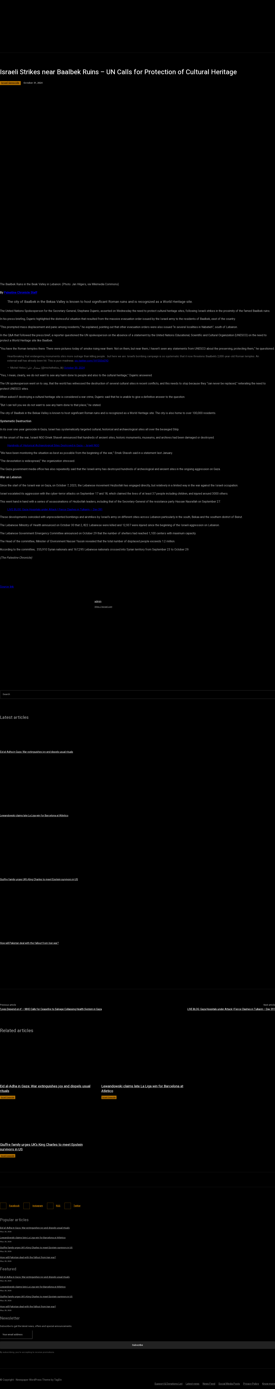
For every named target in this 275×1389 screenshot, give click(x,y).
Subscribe (137, 1344)
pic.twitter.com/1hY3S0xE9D (92, 361)
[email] (16, 1334)
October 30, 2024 (74, 368)
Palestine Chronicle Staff (20, 293)
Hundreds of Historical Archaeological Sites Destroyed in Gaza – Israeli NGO (53, 445)
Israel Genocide (10, 83)
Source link (7, 587)
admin (98, 601)
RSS (63, 1205)
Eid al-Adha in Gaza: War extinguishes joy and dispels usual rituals (36, 752)
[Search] (272, 694)
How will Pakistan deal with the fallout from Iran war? (29, 943)
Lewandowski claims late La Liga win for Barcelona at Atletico (34, 816)
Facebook (15, 1205)
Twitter (84, 1205)
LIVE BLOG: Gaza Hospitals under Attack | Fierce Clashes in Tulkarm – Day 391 (55, 509)
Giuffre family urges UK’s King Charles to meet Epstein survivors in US (39, 879)
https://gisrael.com (103, 606)
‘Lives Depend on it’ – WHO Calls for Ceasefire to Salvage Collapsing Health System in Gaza (51, 1009)
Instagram (40, 1205)
